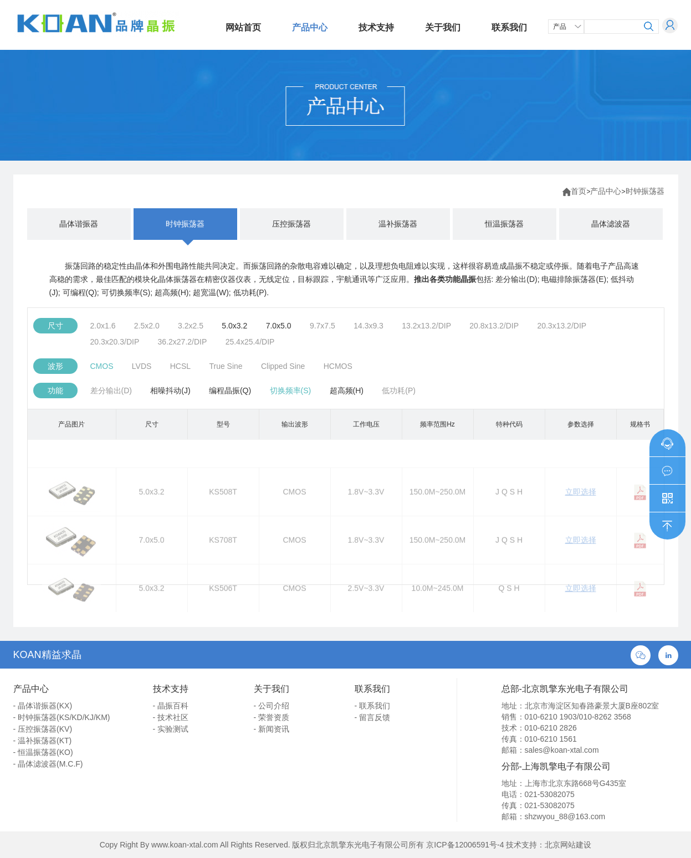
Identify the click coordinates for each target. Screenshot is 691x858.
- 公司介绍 (272, 705)
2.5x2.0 (147, 325)
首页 (578, 191)
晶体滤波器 (610, 223)
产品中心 (309, 27)
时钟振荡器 (645, 191)
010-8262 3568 (605, 716)
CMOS (102, 366)
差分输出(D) (111, 390)
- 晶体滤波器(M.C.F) (48, 763)
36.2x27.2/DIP (182, 341)
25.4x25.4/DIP (250, 341)
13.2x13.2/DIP (426, 325)
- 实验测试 (171, 729)
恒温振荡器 (504, 223)
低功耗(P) (399, 390)
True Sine (225, 366)
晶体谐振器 (78, 223)
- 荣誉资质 (272, 717)
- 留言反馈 (373, 717)
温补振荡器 (397, 223)
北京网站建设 (568, 844)
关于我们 (442, 27)
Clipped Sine (283, 366)
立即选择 (580, 506)
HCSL (180, 366)
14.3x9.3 (368, 325)
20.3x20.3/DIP (115, 341)
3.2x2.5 (190, 325)
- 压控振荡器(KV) (43, 729)
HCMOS (338, 366)
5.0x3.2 (234, 325)
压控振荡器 (291, 223)
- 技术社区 (171, 717)
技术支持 (376, 27)
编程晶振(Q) (230, 390)
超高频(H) (347, 390)
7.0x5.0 (278, 325)
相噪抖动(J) (170, 390)
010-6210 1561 (551, 738)
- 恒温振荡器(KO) (43, 752)
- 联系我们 (373, 705)
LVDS (142, 366)
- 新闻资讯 (272, 729)
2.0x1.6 (103, 325)
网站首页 (243, 27)
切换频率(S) (290, 390)
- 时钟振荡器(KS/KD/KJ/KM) (61, 717)
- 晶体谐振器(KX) (43, 705)
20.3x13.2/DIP (561, 325)
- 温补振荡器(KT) (42, 740)
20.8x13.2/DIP (494, 325)
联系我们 (509, 27)
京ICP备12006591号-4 (465, 844)
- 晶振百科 (171, 705)
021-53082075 (550, 794)
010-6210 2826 (551, 727)
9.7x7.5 (322, 325)
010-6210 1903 (551, 716)
